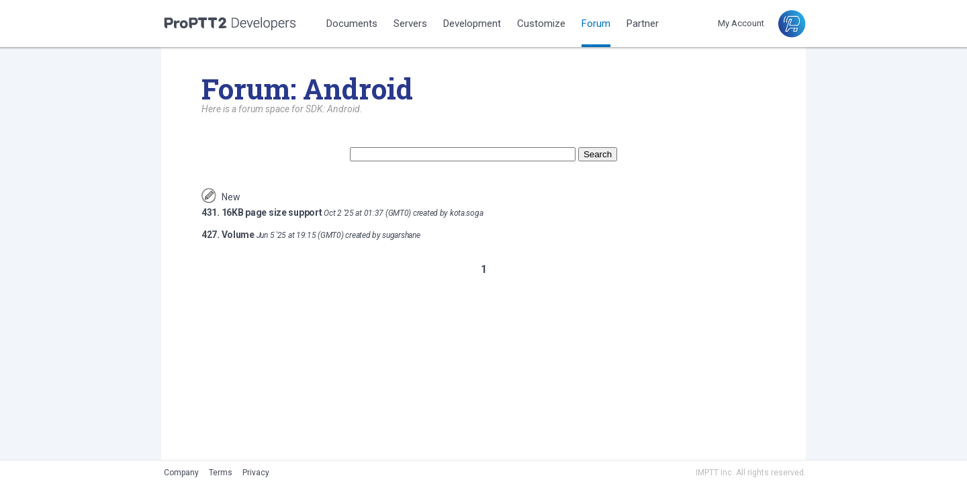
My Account (741, 23)
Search (598, 154)
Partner (643, 23)
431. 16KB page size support (261, 212)
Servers (410, 23)
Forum (596, 23)
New (231, 197)
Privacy (255, 472)
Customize (541, 23)
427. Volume (228, 234)
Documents (351, 23)
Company (181, 472)
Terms (220, 472)
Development (472, 23)
